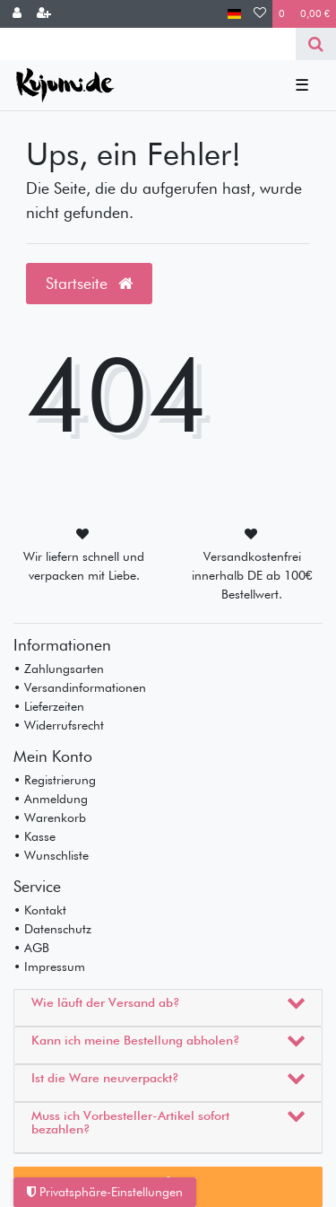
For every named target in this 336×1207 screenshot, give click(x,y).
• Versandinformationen (79, 687)
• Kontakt (39, 910)
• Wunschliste (51, 855)
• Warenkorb (49, 817)
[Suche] (316, 44)
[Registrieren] (43, 14)
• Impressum (49, 966)
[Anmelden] (17, 14)
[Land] (234, 14)
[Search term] (148, 44)
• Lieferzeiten (48, 706)
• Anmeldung (50, 799)
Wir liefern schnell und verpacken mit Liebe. (83, 565)
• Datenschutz (52, 929)
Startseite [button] (89, 283)
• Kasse (34, 836)
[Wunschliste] (259, 14)
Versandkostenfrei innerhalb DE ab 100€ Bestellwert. (252, 575)
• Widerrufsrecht (58, 725)
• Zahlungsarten (58, 668)
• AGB (31, 947)
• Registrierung (54, 780)
